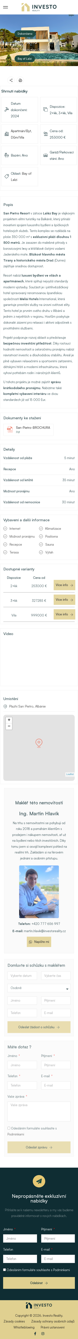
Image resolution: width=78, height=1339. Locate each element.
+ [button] (9, 727)
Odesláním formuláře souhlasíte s (38, 1270)
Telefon (12, 1090)
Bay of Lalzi (25, 58)
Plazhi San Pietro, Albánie (27, 713)
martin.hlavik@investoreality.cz (39, 938)
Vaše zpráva (16, 1110)
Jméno (12, 1070)
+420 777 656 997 (39, 931)
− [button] (9, 734)
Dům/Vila (17, 137)
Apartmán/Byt (21, 131)
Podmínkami (15, 1148)
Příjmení (47, 1070)
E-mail (46, 1090)
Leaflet (70, 781)
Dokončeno (25, 33)
